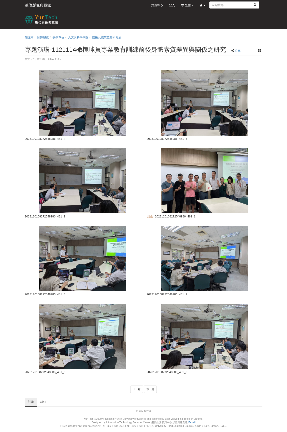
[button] (202, 5)
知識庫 (29, 37)
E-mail (192, 422)
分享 (238, 50)
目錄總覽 (43, 37)
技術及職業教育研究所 (106, 37)
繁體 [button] (187, 5)
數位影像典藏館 (38, 5)
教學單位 (58, 37)
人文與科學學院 (78, 37)
